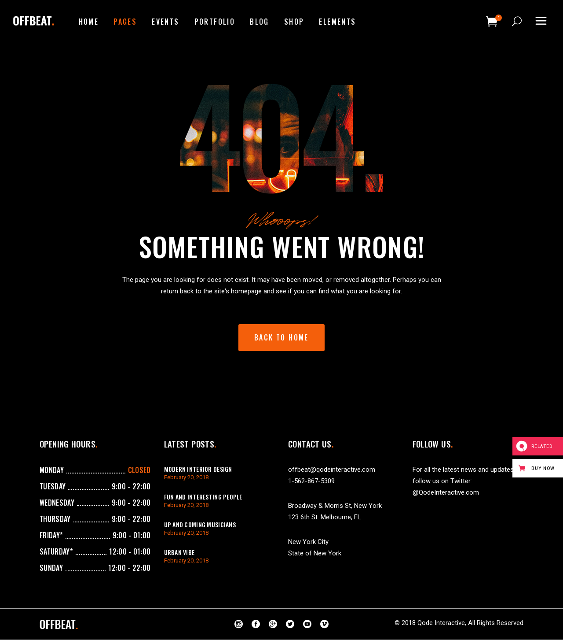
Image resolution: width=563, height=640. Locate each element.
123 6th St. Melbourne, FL (324, 517)
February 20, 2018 (186, 477)
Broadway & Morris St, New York (335, 506)
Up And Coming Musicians (200, 524)
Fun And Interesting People (203, 496)
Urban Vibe (179, 552)
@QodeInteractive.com (446, 492)
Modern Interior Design (198, 469)
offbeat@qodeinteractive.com (331, 470)
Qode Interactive (441, 623)
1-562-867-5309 (311, 481)
